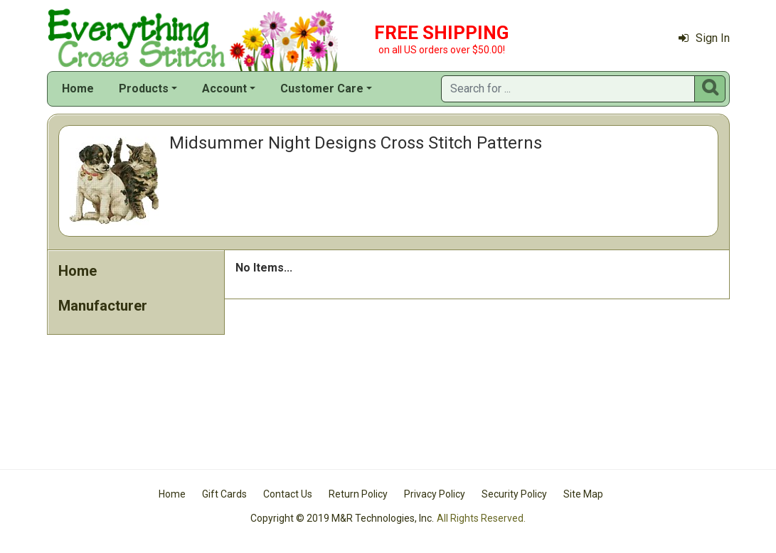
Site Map (583, 494)
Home (78, 88)
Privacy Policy (434, 494)
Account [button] (224, 88)
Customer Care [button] (321, 88)
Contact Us (287, 494)
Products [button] (144, 88)
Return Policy (358, 494)
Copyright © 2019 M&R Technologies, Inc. (342, 518)
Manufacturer (102, 305)
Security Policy (514, 494)
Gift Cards (224, 494)
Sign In (704, 38)
